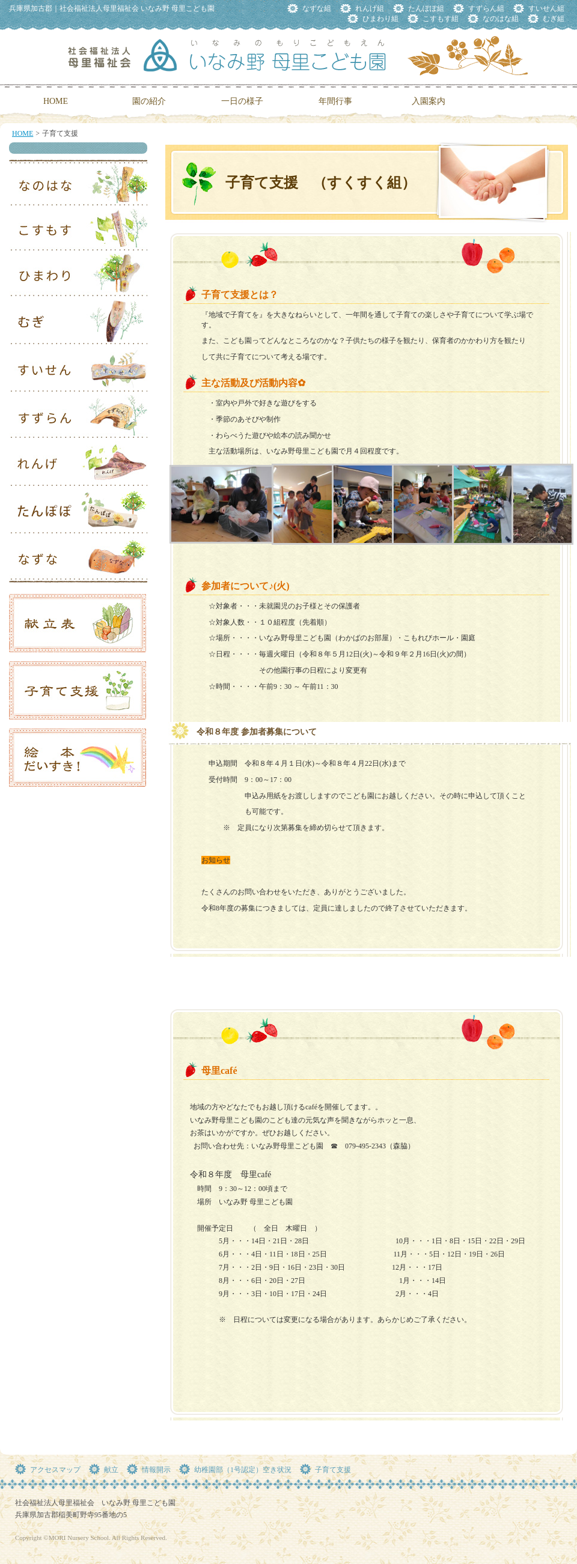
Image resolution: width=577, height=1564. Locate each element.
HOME (22, 133)
